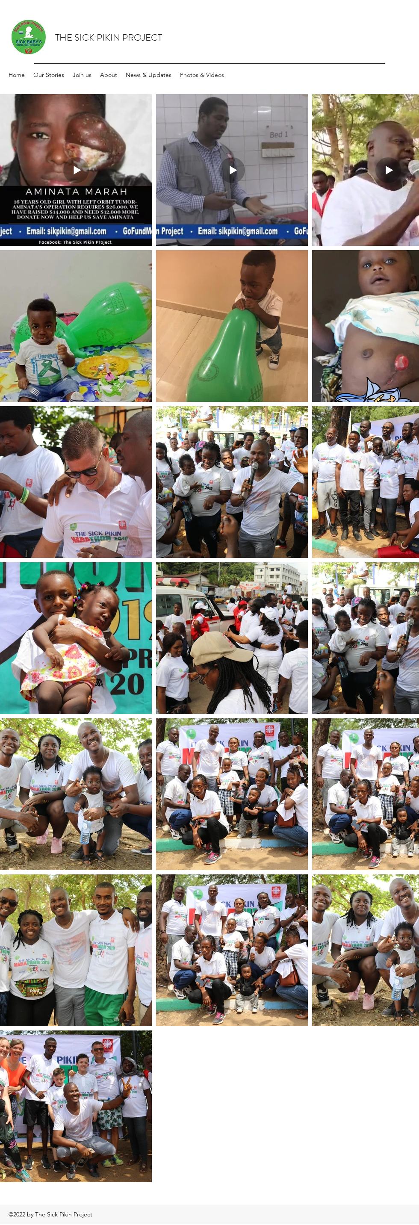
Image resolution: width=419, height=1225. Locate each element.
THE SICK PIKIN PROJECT (108, 37)
